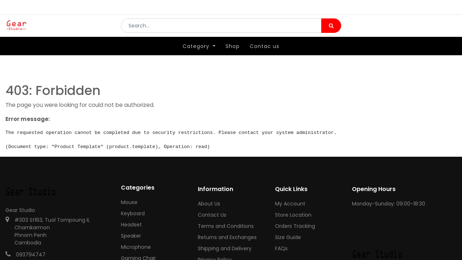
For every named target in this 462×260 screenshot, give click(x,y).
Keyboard (133, 213)
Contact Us (212, 214)
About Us (209, 203)
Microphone (136, 247)
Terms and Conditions (226, 226)
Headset (131, 224)
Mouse (129, 202)
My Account (290, 203)
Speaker (131, 235)
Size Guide (288, 237)
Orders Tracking (295, 226)
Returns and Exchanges (227, 237)
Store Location (293, 214)
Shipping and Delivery (225, 248)
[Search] (331, 31)
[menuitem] (232, 57)
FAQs (281, 248)
